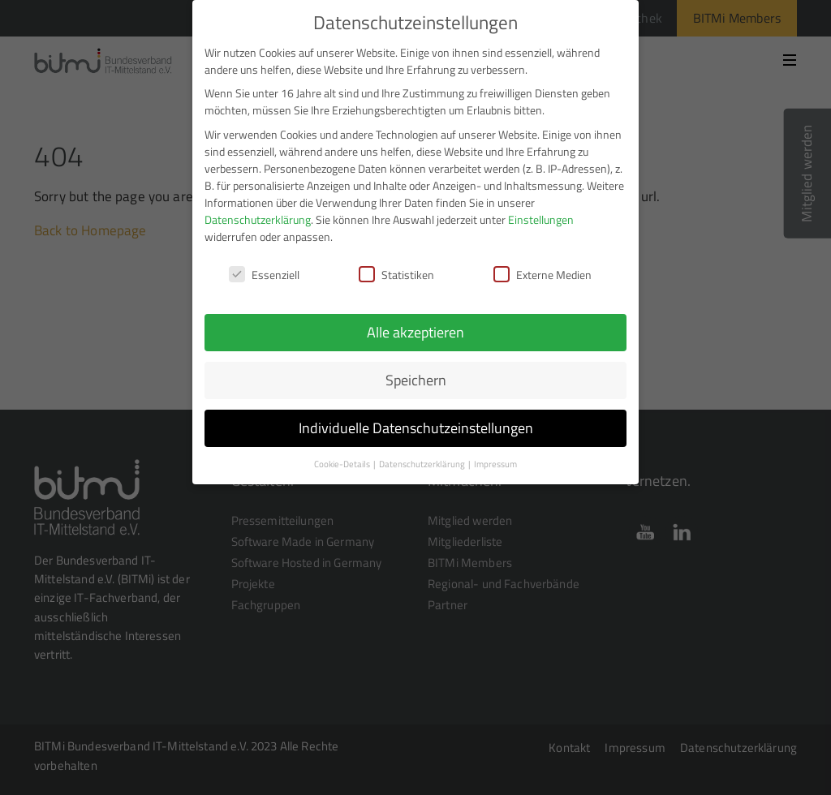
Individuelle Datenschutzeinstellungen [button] (416, 426)
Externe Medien (542, 272)
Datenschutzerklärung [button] (423, 462)
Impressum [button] (495, 462)
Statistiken (396, 272)
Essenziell (264, 272)
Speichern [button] (415, 378)
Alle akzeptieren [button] (415, 331)
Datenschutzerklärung (258, 217)
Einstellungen (541, 217)
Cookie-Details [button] (343, 462)
